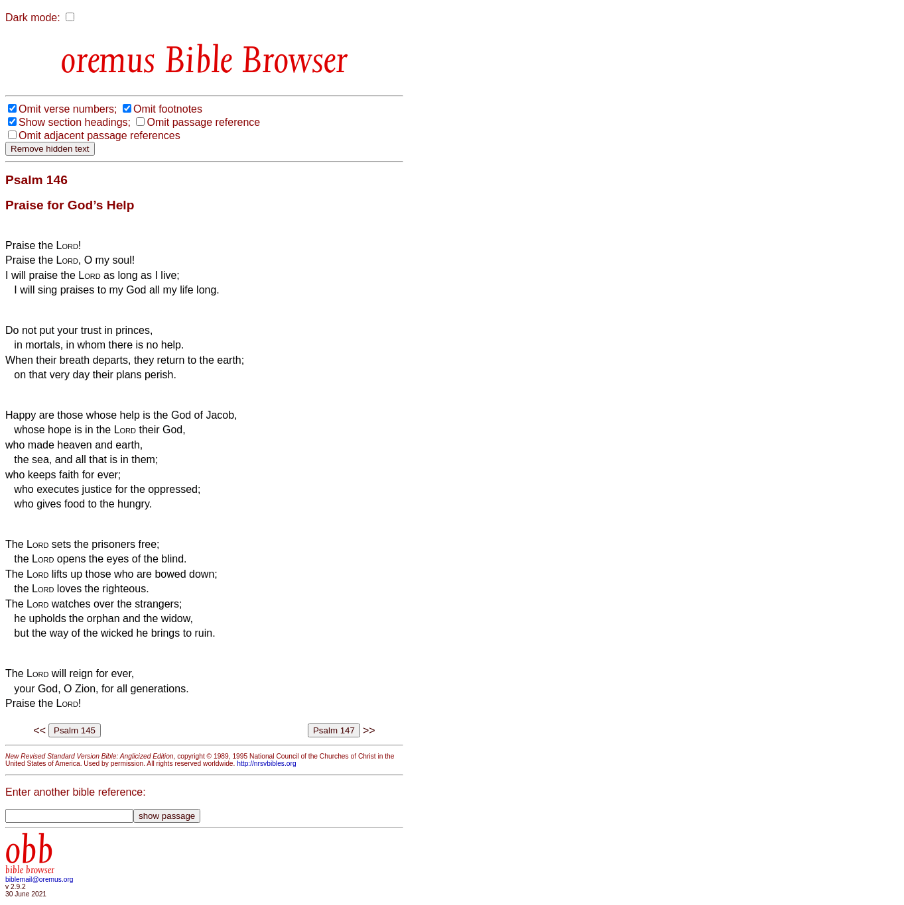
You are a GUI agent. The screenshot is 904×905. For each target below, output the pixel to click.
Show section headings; (75, 122)
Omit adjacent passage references (99, 135)
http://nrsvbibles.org (266, 763)
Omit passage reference (203, 122)
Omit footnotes (167, 109)
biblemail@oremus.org (39, 879)
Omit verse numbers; (68, 109)
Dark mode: (32, 17)
